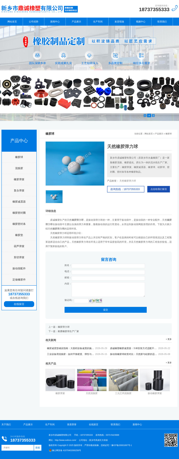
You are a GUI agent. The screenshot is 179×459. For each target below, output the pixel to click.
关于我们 (6, 424)
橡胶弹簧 (19, 179)
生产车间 (98, 21)
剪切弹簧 (19, 257)
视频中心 (140, 21)
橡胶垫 (19, 235)
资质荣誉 (71, 424)
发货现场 (119, 21)
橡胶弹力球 (64, 327)
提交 (105, 309)
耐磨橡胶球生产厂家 (68, 331)
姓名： (68, 265)
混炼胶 (19, 168)
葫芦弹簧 (19, 246)
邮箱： (68, 277)
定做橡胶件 (19, 279)
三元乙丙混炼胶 (123, 393)
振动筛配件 (19, 268)
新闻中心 (55, 21)
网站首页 (12, 21)
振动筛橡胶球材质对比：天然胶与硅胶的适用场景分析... (140, 354)
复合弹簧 (19, 190)
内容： (68, 283)
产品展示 (76, 21)
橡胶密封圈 (19, 212)
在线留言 (19, 304)
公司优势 (33, 21)
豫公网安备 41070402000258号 (65, 450)
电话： (68, 271)
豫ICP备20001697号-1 (121, 445)
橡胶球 (19, 157)
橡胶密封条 (19, 223)
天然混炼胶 (92, 393)
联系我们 (162, 21)
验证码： (69, 300)
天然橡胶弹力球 (127, 181)
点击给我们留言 (159, 189)
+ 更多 (169, 339)
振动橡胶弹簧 (155, 393)
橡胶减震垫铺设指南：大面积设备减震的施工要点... (77, 348)
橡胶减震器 (19, 201)
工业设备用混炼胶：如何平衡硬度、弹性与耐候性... (77, 354)
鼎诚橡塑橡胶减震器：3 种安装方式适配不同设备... (140, 348)
